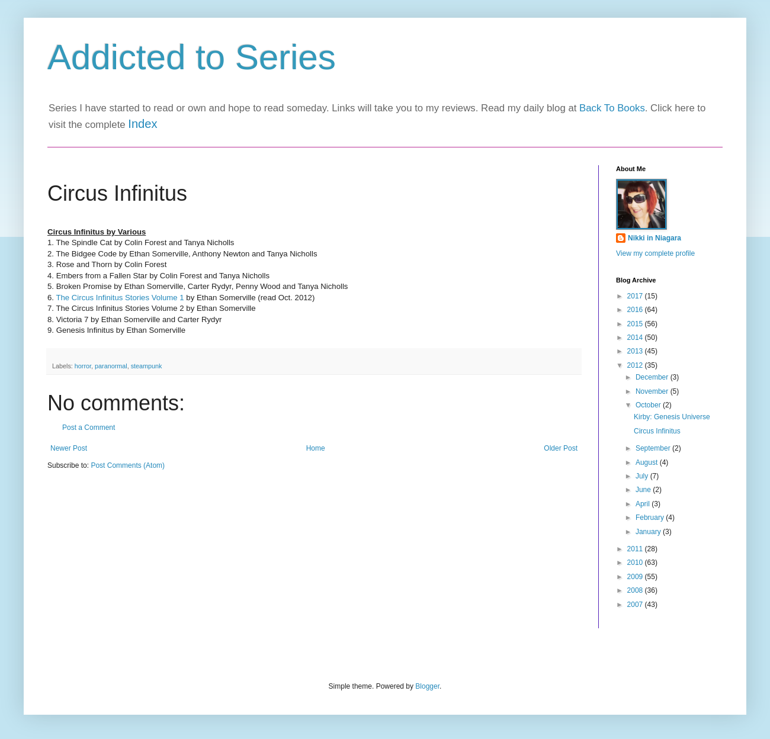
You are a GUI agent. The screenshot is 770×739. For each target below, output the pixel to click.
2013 (636, 351)
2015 (636, 324)
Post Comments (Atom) (128, 465)
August (648, 462)
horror (83, 366)
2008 (636, 590)
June (644, 490)
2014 (636, 337)
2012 (636, 365)
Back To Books (612, 108)
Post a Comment (88, 427)
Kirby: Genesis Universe (672, 417)
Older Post (561, 448)
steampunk (146, 366)
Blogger (427, 686)
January (649, 532)
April (644, 504)
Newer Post (68, 448)
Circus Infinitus (657, 431)
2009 (636, 577)
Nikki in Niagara (654, 238)
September (654, 448)
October (649, 405)
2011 (636, 549)
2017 (636, 296)
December (653, 377)
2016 (636, 310)
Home (315, 448)
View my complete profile (655, 253)
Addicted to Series (191, 57)
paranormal (111, 366)
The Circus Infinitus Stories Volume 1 (120, 297)
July (643, 476)
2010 (636, 562)
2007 (636, 604)
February (651, 517)
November (653, 391)
